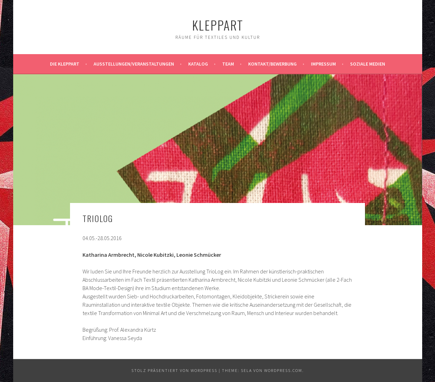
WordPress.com (283, 370)
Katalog (198, 64)
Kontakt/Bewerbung (272, 64)
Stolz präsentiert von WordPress (174, 370)
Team (228, 64)
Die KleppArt (64, 64)
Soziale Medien (367, 64)
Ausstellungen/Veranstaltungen (134, 64)
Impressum (323, 64)
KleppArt (217, 25)
